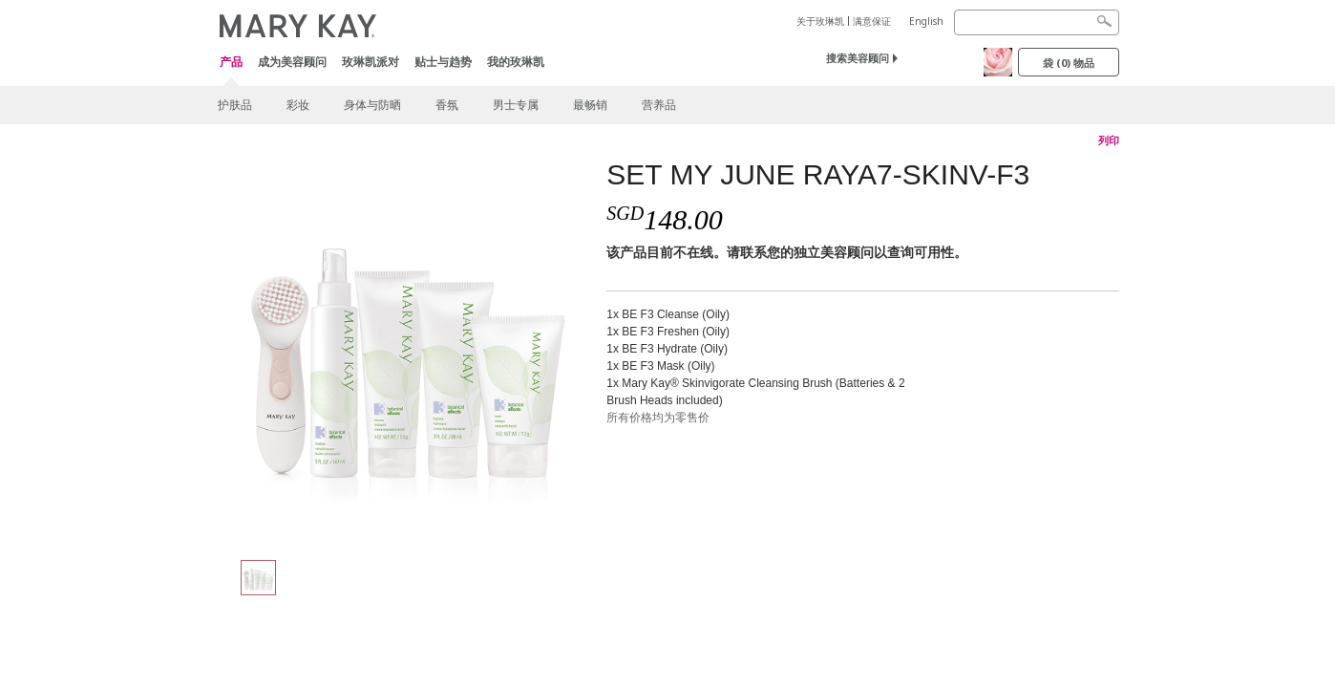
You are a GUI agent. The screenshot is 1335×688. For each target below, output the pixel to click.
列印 (1108, 140)
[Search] (1036, 22)
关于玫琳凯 (820, 21)
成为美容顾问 (292, 61)
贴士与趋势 (443, 61)
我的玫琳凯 (515, 61)
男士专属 (516, 105)
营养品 (659, 105)
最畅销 (590, 105)
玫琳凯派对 (370, 61)
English (926, 21)
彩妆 (297, 105)
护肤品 (235, 105)
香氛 (446, 105)
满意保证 (872, 21)
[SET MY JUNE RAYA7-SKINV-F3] (405, 350)
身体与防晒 (372, 105)
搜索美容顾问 (857, 58)
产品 (231, 62)
